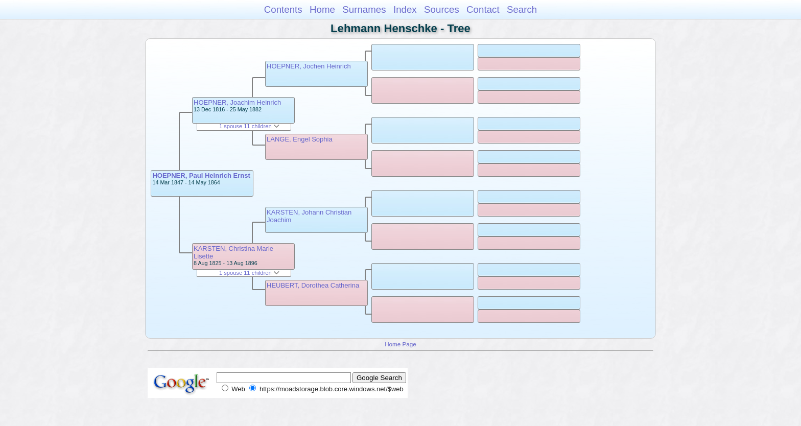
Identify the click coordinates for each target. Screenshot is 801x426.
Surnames (364, 9)
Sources (441, 9)
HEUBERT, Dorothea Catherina (313, 285)
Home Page (400, 344)
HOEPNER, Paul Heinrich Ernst (201, 175)
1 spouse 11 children (249, 126)
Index (405, 9)
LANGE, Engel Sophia (300, 139)
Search (522, 9)
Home (322, 9)
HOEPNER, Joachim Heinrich (237, 102)
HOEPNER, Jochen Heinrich (309, 66)
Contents (283, 9)
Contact (483, 9)
